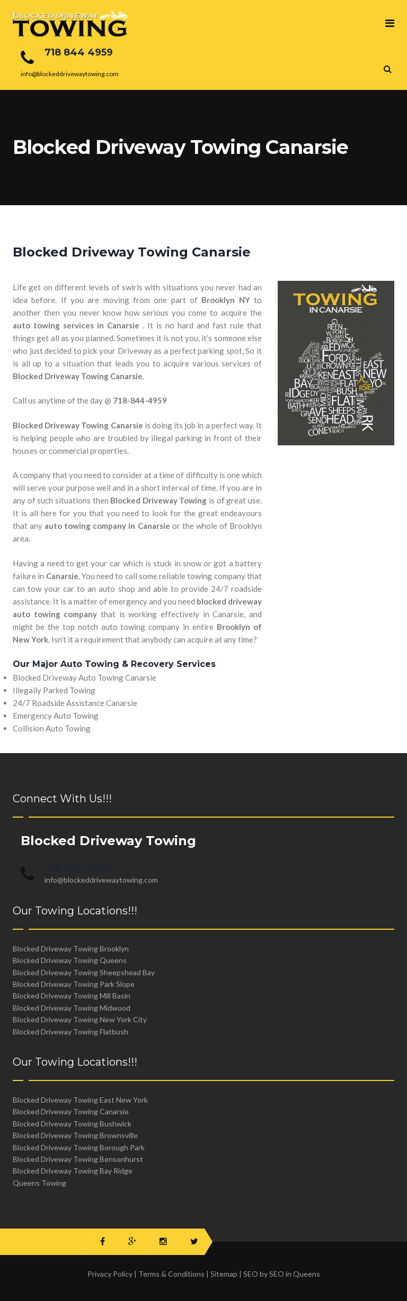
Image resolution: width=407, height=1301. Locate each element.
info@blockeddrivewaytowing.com (101, 879)
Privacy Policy (109, 1273)
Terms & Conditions (171, 1273)
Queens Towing (39, 1182)
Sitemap (223, 1273)
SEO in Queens (294, 1273)
